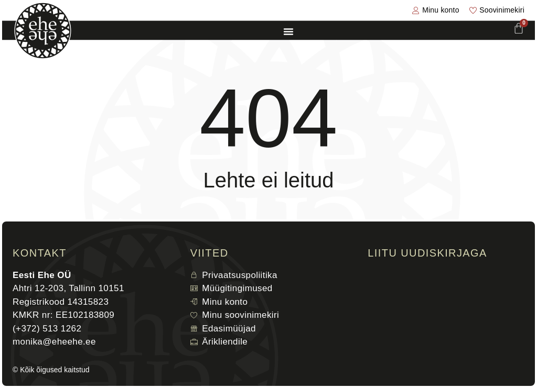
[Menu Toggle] (288, 31)
